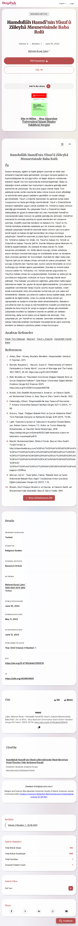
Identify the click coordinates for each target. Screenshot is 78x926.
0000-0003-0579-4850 (15, 589)
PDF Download (39, 61)
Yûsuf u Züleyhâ (44, 339)
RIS (57, 701)
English (63, 3)
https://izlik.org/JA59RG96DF (19, 679)
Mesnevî (31, 339)
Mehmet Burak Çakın (38, 51)
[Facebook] (11, 912)
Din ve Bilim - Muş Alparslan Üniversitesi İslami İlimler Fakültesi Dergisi (39, 122)
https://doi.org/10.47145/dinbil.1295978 (24, 664)
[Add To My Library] (39, 86)
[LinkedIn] (39, 912)
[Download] (70, 889)
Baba (7, 343)
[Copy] (39, 728)
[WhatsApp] (53, 912)
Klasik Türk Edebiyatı (15, 339)
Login (72, 4)
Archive (9, 820)
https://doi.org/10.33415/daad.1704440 (20, 771)
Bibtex (68, 701)
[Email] (66, 912)
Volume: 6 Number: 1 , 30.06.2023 (22, 826)
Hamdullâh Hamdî (62, 339)
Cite (38, 70)
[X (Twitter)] (25, 912)
